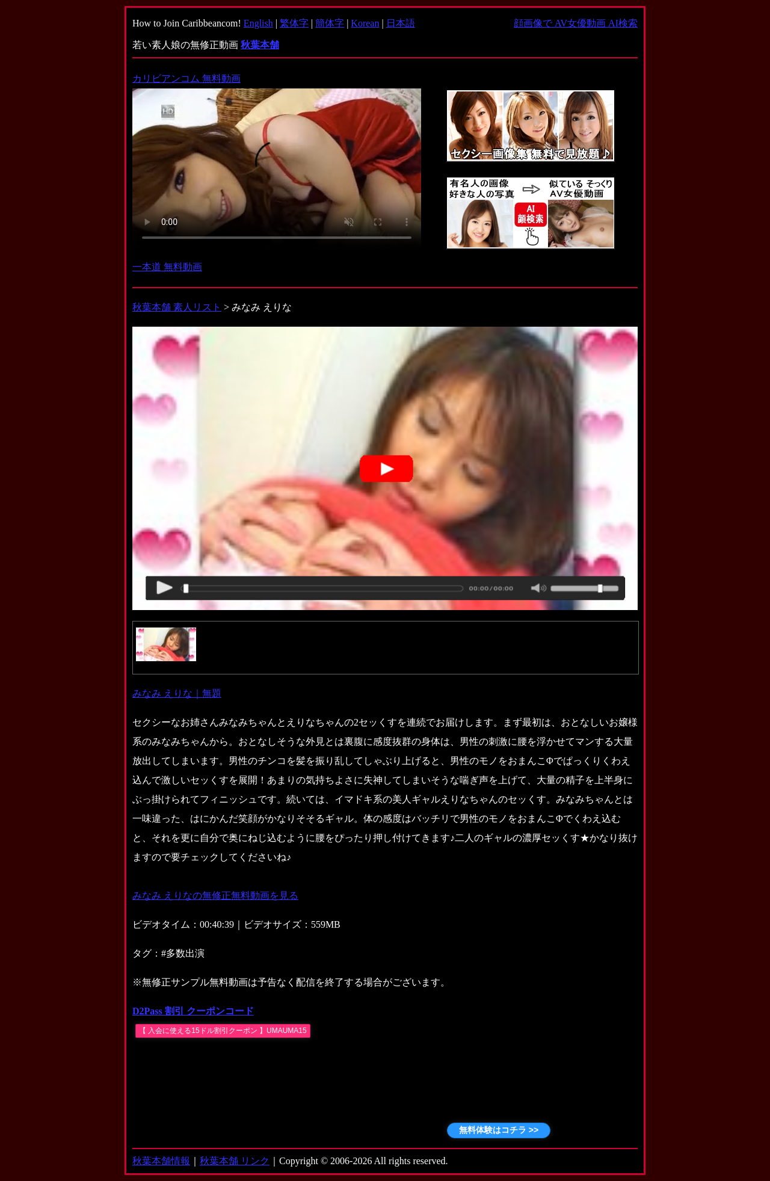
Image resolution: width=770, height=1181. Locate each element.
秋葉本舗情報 (161, 1161)
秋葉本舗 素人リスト (176, 307)
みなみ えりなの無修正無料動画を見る (215, 895)
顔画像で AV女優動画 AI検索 (576, 23)
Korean (365, 23)
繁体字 (294, 23)
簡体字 (329, 23)
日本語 (400, 23)
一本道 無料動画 (167, 267)
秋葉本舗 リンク (235, 1161)
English (258, 23)
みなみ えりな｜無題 (176, 693)
